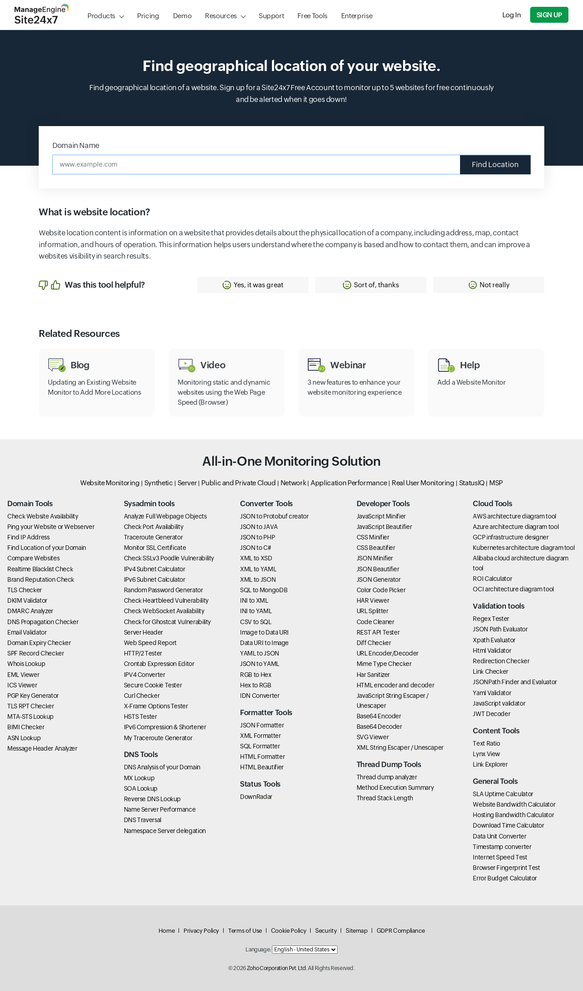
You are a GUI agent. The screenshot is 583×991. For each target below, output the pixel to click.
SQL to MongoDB (263, 590)
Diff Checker (374, 642)
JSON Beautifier (378, 569)
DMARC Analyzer (30, 611)
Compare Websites (33, 558)
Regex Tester (491, 618)
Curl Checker (142, 695)
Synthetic (158, 483)
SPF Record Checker (35, 653)
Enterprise (356, 16)
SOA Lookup (141, 788)
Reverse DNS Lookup (152, 799)
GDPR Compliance (401, 930)
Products (101, 16)
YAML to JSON (259, 653)
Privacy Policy (201, 930)
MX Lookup (139, 778)
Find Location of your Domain (46, 547)
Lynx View (486, 753)
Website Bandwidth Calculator (514, 804)
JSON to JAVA (259, 526)
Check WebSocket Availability (164, 611)
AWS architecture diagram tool (514, 516)
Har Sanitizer (373, 674)
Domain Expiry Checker (39, 642)
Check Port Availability (154, 526)
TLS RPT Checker (30, 706)
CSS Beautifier (376, 547)
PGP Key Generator (33, 695)
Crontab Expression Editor (159, 663)
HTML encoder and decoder (395, 685)
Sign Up (549, 15)
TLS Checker (24, 590)
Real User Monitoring (423, 483)
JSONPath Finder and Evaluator (515, 682)
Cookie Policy (288, 930)
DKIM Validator (27, 600)
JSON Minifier (375, 558)
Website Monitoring (110, 483)
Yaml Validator (492, 692)
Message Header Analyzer (42, 748)
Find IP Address (28, 537)
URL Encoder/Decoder (388, 653)
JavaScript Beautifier (384, 526)
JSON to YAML (259, 663)
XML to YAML (258, 569)
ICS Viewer (22, 685)
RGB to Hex (255, 674)
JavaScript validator (499, 703)
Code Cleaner (375, 621)
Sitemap (356, 930)
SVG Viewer (373, 737)
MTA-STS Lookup (30, 716)
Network (293, 483)
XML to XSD (256, 558)
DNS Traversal (142, 819)
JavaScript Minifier (381, 516)
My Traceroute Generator (158, 738)
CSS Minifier (373, 537)
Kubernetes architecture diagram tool (523, 547)
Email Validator (27, 632)
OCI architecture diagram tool (513, 589)
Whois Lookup (26, 663)
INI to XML (254, 600)
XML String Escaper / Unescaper (400, 747)
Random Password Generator (163, 590)
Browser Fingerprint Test (506, 867)
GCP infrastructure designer (510, 537)
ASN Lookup (24, 738)
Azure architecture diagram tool (515, 526)
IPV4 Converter (144, 674)
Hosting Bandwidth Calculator (513, 814)
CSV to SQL (255, 621)
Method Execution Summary (395, 787)
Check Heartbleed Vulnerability (166, 600)
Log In (511, 15)
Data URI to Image (264, 642)
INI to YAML (255, 611)
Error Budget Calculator (505, 878)
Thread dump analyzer (387, 777)
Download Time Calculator (508, 825)
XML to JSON (258, 579)
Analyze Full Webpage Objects (165, 516)
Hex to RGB (255, 685)
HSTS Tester (140, 716)
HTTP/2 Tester (143, 653)
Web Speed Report (150, 642)
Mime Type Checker (384, 663)
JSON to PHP (257, 537)
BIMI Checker (26, 727)
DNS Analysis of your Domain (162, 767)
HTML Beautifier (262, 767)
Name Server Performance (160, 809)
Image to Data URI (264, 632)
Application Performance (349, 483)
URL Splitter (373, 611)
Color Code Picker (381, 590)
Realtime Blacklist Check (40, 569)
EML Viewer (23, 674)
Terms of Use (245, 930)
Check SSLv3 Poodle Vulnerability (169, 558)
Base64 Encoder (379, 716)
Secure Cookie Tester (153, 685)
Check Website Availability (42, 516)
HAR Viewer (373, 600)
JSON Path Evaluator (500, 629)
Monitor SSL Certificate (155, 547)
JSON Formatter (262, 725)
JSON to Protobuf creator (274, 516)
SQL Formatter (260, 746)
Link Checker (490, 671)
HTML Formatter (262, 756)
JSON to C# (255, 547)
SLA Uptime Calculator (503, 794)
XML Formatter (260, 735)
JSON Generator (379, 579)
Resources (221, 16)
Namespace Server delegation (165, 830)
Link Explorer (490, 764)
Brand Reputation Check (40, 579)
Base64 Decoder (379, 726)
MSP (496, 483)
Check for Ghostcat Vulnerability (167, 621)
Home (167, 930)
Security (326, 930)
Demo (182, 16)
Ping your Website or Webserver (50, 526)
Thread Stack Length (385, 798)
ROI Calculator (492, 578)
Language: (258, 949)
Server (187, 483)
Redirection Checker (501, 661)
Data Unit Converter (499, 836)
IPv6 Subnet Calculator (154, 579)
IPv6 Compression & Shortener (165, 727)
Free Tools (312, 16)
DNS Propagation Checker (43, 621)
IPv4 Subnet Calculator (154, 569)
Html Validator (492, 650)
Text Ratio (486, 743)
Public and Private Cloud (238, 483)
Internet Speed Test (500, 857)
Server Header (143, 632)
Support (271, 16)
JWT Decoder (491, 713)
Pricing (148, 16)
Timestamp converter (502, 846)
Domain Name (75, 145)
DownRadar (256, 796)
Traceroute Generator (153, 537)
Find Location (495, 164)
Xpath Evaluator (494, 640)
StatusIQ (472, 483)
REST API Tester (378, 632)
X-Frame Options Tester (156, 706)
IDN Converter (259, 695)
